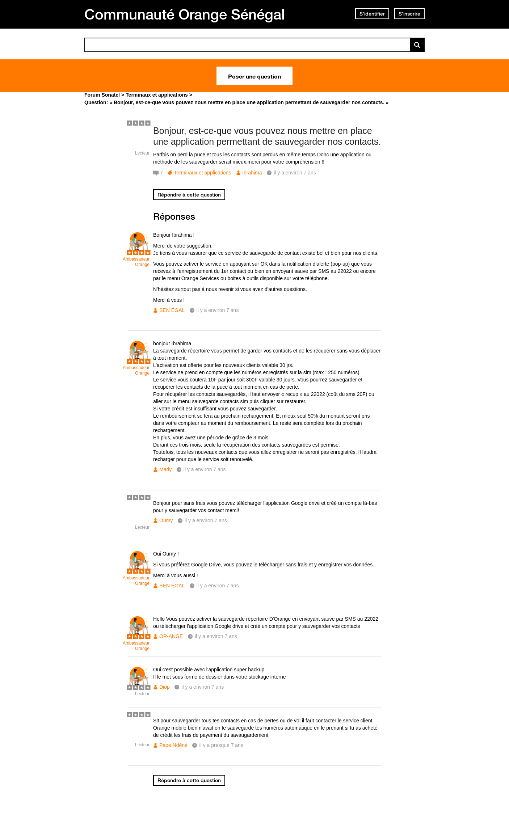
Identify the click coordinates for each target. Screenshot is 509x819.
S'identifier (372, 13)
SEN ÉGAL (172, 310)
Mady (165, 469)
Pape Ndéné (173, 745)
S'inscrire (409, 13)
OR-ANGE (171, 636)
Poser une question (254, 75)
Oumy (166, 520)
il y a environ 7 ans (218, 310)
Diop (164, 687)
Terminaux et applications (202, 173)
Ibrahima (252, 173)
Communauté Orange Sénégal (184, 14)
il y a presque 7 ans (221, 745)
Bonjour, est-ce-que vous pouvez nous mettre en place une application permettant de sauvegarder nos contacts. (267, 136)
